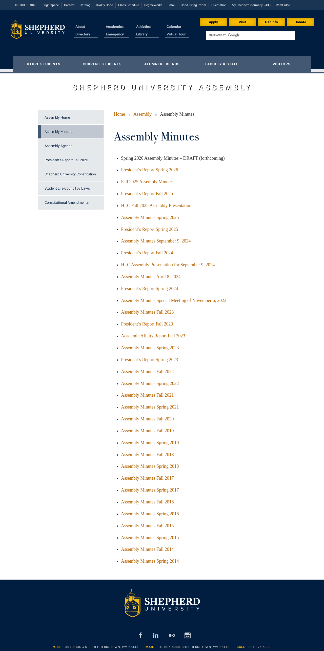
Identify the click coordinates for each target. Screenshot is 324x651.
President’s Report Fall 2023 (147, 321)
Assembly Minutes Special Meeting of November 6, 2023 (173, 297)
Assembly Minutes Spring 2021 (150, 404)
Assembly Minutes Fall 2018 (147, 452)
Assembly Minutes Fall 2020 (147, 416)
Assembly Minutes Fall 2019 (147, 428)
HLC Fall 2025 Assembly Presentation (156, 203)
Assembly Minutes (59, 129)
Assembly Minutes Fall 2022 (147, 369)
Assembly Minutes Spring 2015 (150, 535)
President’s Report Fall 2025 (147, 191)
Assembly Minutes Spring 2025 (150, 214)
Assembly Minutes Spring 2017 (150, 487)
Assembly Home (57, 115)
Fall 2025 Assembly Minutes (147, 179)
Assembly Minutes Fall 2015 (147, 523)
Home (119, 111)
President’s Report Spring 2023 (149, 357)
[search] (250, 35)
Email (171, 5)
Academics (115, 27)
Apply (213, 22)
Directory (82, 34)
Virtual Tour (176, 34)
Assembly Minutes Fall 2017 (147, 475)
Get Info (271, 22)
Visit (242, 22)
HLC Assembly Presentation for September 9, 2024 (168, 262)
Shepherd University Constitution (70, 172)
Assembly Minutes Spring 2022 (150, 380)
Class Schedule (128, 5)
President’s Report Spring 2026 (149, 167)
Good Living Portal (193, 5)
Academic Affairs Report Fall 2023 (153, 333)
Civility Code (104, 5)
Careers (69, 5)
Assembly (142, 111)
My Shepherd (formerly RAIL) (251, 5)
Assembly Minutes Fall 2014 (147, 546)
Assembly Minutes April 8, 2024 (151, 274)
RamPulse (283, 5)
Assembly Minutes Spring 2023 (150, 345)
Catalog (85, 5)
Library (142, 34)
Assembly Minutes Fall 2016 (147, 499)
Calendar (174, 27)
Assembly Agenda (59, 143)
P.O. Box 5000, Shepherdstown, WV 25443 (193, 644)
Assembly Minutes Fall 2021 (147, 392)
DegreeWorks (153, 5)
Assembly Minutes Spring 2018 (150, 463)
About (80, 27)
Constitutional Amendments (67, 200)
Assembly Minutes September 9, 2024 (156, 238)
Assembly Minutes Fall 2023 (147, 309)
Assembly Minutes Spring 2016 (150, 511)
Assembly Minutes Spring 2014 (150, 558)
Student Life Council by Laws (67, 186)
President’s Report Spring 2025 (149, 226)
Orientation (219, 5)
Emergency (115, 34)
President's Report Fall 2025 (66, 157)
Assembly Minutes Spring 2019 (150, 440)
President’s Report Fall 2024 (147, 250)
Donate (300, 22)
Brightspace (51, 5)
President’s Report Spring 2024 (149, 286)
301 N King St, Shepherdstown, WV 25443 (101, 644)
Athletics (143, 27)
